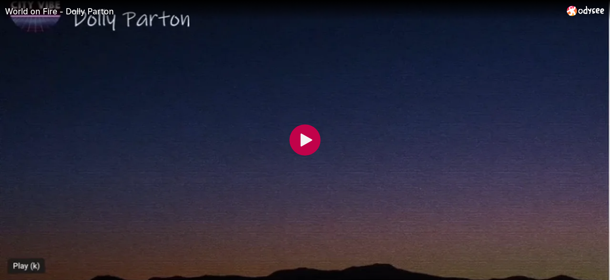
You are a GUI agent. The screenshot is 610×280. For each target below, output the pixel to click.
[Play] (305, 140)
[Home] (586, 10)
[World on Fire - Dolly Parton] (282, 11)
